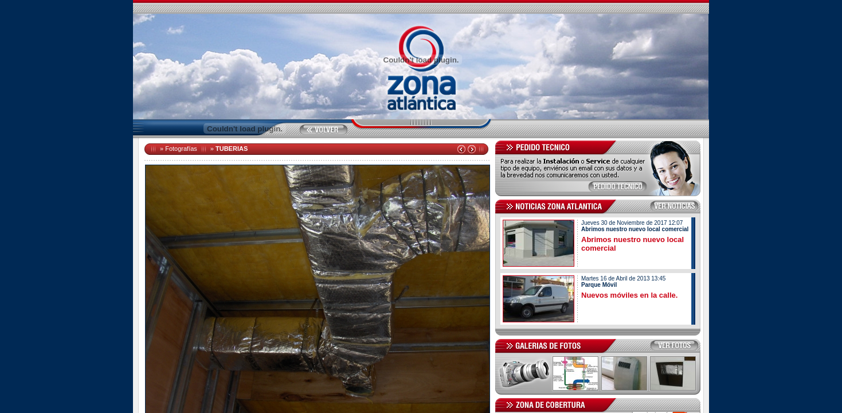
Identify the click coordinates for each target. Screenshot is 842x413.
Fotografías (181, 148)
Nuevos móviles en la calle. (629, 295)
